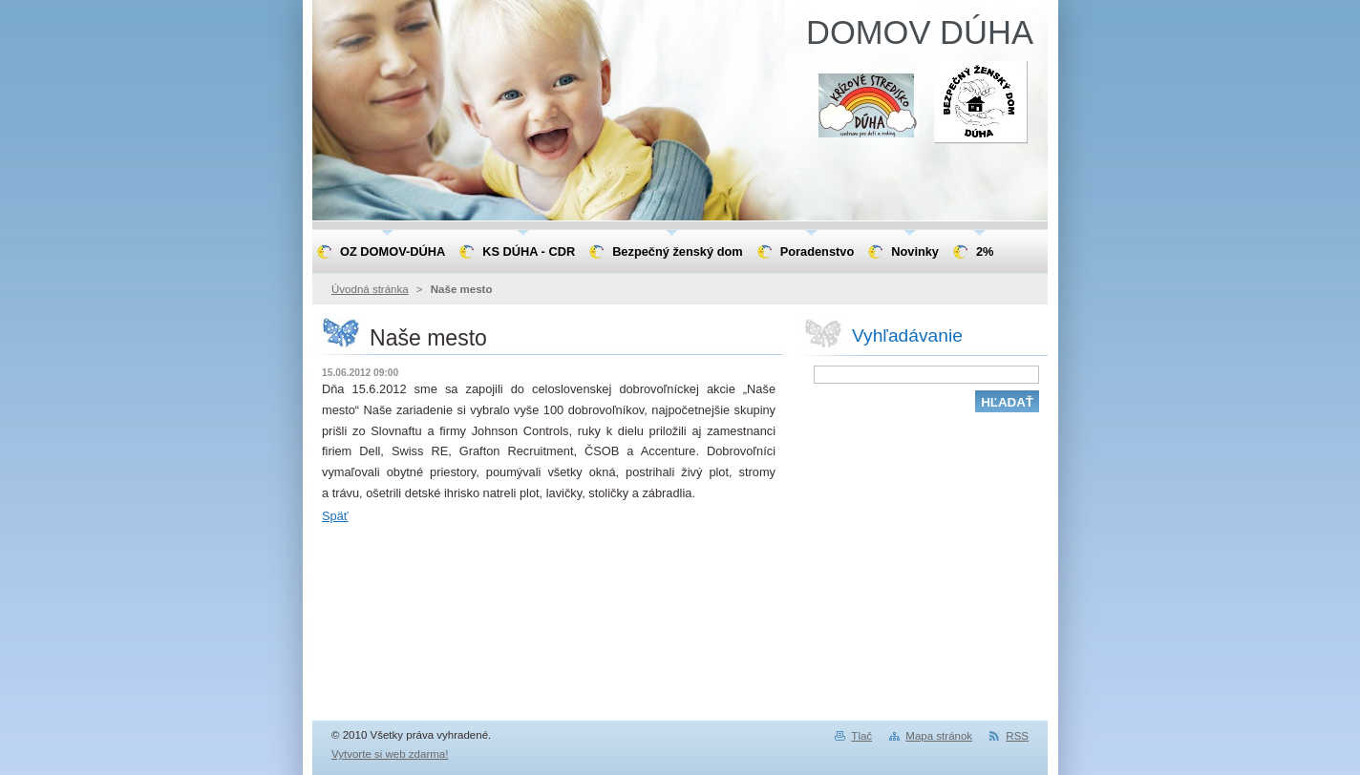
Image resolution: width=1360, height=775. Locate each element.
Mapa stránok (938, 736)
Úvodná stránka (370, 289)
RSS (1017, 736)
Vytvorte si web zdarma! (389, 754)
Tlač (861, 736)
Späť (335, 516)
